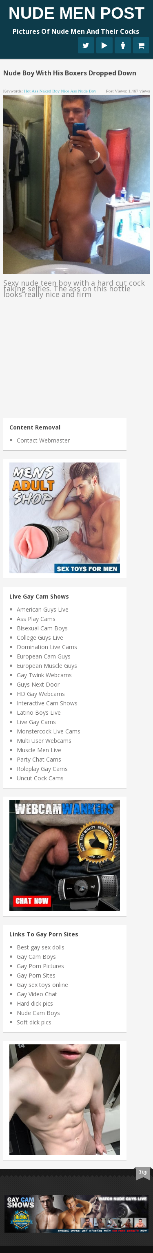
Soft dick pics (34, 1022)
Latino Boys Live (39, 712)
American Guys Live (43, 609)
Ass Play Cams (36, 619)
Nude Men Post (76, 13)
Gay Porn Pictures (40, 966)
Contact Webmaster (43, 440)
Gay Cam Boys (36, 956)
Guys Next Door (38, 684)
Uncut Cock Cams (40, 778)
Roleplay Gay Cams (42, 769)
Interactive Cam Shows (47, 703)
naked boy (49, 90)
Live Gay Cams (36, 722)
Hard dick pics (35, 1003)
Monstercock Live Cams (48, 731)
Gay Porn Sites (36, 975)
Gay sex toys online (42, 985)
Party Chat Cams (39, 759)
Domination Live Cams (47, 647)
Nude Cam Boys (38, 1013)
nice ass (69, 90)
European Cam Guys (44, 656)
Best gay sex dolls (40, 947)
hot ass (31, 90)
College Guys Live (40, 637)
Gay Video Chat (37, 994)
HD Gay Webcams (41, 694)
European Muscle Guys (47, 665)
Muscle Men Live (39, 750)
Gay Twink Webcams (44, 675)
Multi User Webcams (44, 740)
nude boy (87, 90)
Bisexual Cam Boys (42, 628)
